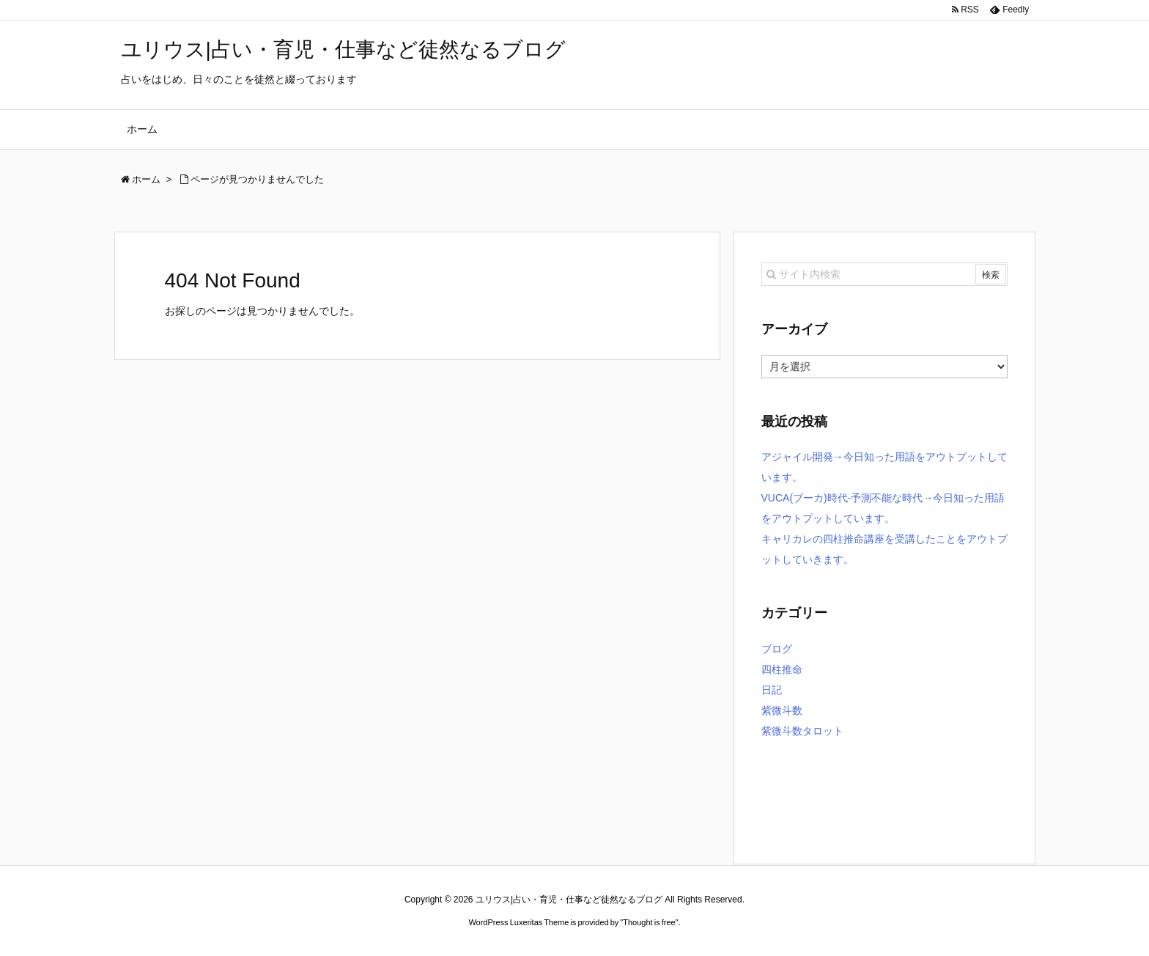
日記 (771, 690)
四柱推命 (781, 669)
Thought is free (649, 922)
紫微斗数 (781, 710)
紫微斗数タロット (802, 731)
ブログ (776, 649)
